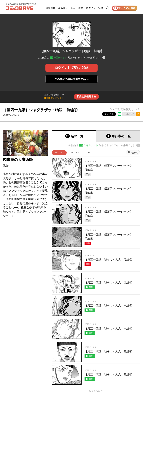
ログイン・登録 (94, 8)
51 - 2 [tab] (90, 153)
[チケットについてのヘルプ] (103, 58)
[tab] (74, 136)
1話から (134, 153)
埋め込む (130, 114)
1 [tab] (106, 153)
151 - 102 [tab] (59, 153)
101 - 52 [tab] (75, 153)
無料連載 (50, 8)
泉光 (6, 165)
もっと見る (94, 390)
